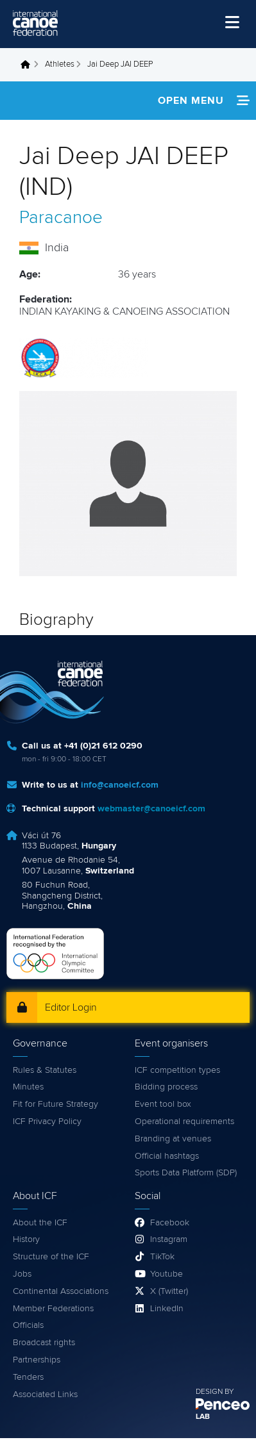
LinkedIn (166, 1308)
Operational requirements (184, 1121)
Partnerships (36, 1359)
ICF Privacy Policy (47, 1121)
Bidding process (166, 1086)
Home (28, 65)
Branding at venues (173, 1138)
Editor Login (71, 1007)
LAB (203, 1417)
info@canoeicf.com (119, 785)
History (26, 1239)
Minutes (28, 1086)
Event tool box (163, 1104)
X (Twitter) (169, 1291)
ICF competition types (177, 1070)
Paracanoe (61, 218)
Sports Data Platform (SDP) (186, 1172)
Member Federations (53, 1308)
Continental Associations (60, 1291)
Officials (28, 1325)
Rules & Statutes (44, 1070)
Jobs (22, 1274)
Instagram (168, 1239)
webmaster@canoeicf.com (151, 808)
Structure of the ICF (51, 1256)
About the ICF (40, 1222)
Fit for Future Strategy (55, 1104)
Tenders (28, 1377)
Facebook (169, 1222)
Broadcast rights (44, 1342)
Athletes (59, 64)
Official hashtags (167, 1156)
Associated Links (45, 1394)
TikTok (162, 1256)
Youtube (166, 1274)
